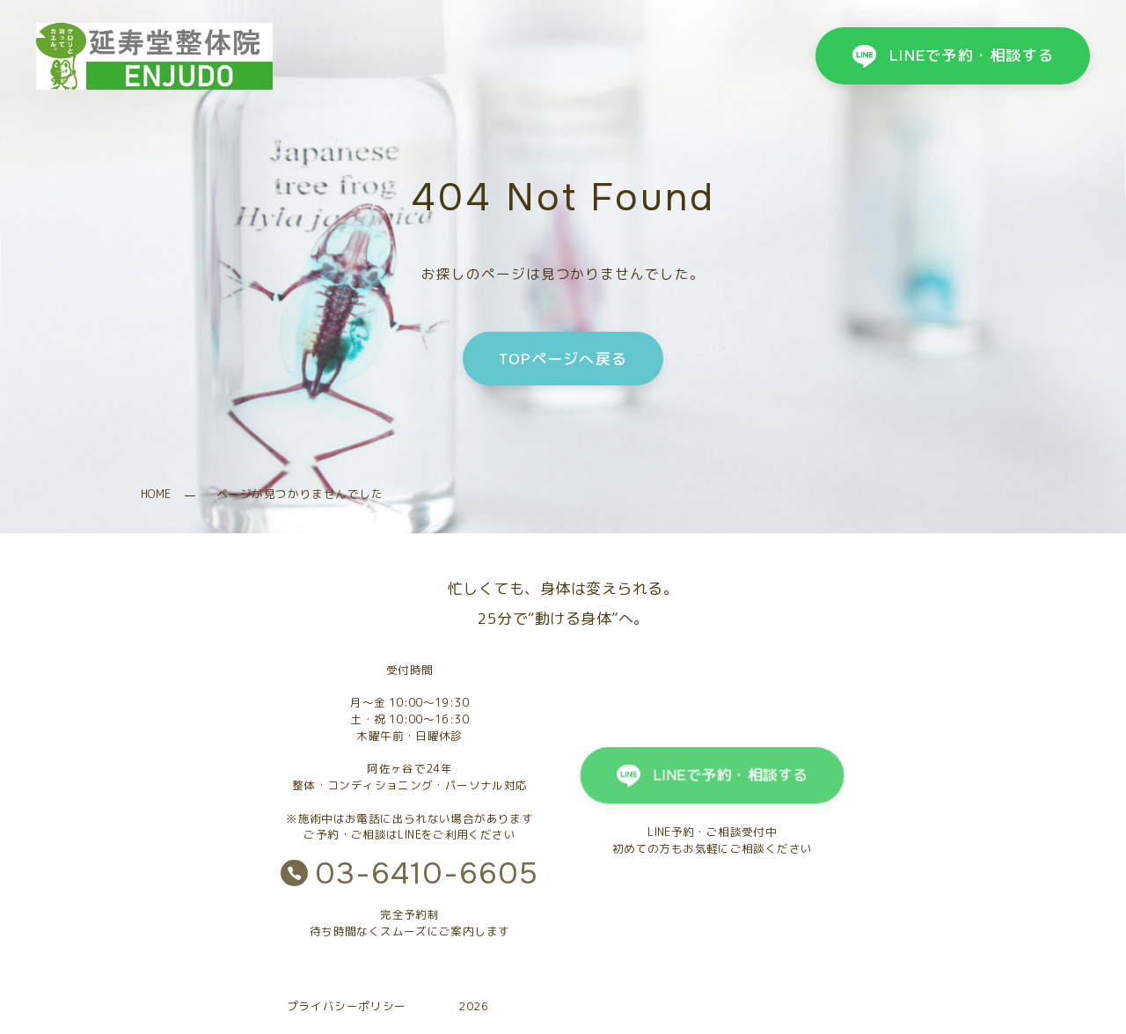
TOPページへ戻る (563, 358)
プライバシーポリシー (346, 1006)
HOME (156, 494)
